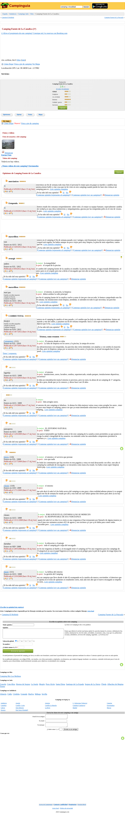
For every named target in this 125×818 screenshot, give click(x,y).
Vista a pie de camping (23, 64)
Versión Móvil (82, 808)
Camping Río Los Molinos (10, 678)
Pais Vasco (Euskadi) (22, 712)
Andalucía (12, 14)
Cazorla (3, 686)
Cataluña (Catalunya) (79, 707)
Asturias (47, 705)
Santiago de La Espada (75, 686)
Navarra (3, 712)
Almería (3, 696)
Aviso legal (90, 611)
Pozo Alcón (50, 686)
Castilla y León (20, 707)
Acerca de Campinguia (45, 808)
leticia (6, 457)
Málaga (38, 696)
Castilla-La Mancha (51, 707)
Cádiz (9, 696)
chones (6, 486)
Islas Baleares (20, 709)
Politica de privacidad (66, 811)
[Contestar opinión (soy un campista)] (86, 195)
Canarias (109, 705)
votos (58, 89)
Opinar (62, 108)
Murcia (109, 709)
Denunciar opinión (111, 195)
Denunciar (7, 153)
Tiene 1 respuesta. (10, 353)
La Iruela (34, 686)
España (5, 14)
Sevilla (44, 696)
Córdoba (16, 696)
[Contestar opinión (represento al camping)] (53, 195)
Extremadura (111, 707)
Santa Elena (60, 686)
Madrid (75, 709)
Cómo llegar (7, 64)
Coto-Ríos (11, 686)
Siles (32, 14)
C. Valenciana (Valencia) (80, 705)
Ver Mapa (36, 64)
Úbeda (103, 686)
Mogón (42, 686)
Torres (2, 688)
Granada (24, 696)
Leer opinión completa (59, 189)
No (67, 193)
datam (6, 572)
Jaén (23, 60)
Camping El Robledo (8, 17)
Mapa (40, 114)
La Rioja (47, 709)
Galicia (3, 709)
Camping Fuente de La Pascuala (113, 17)
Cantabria (3, 707)
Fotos (30, 114)
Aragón (18, 705)
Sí (63, 193)
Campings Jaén (23, 14)
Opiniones (6, 114)
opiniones (65, 89)
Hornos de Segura (23, 686)
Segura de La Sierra (92, 686)
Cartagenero (8, 341)
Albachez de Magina (115, 686)
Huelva (31, 696)
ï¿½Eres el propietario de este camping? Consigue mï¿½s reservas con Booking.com (34, 33)
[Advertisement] (105, 41)
